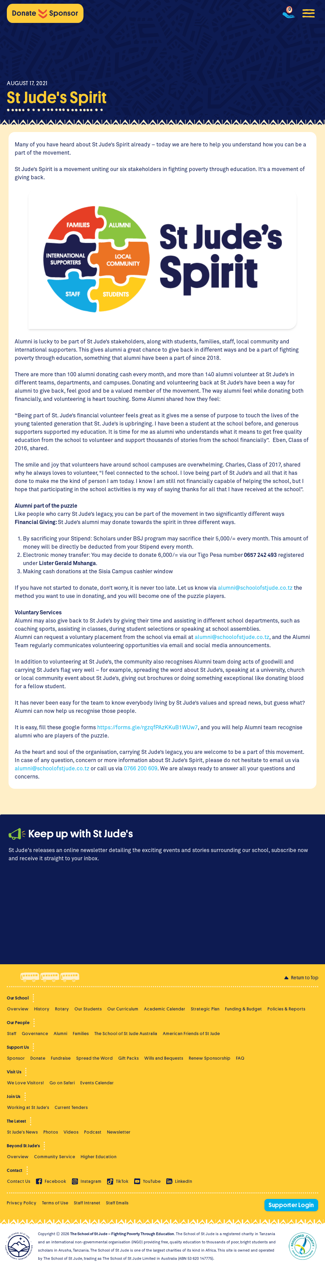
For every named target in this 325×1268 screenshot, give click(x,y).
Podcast (93, 1132)
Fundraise (61, 1058)
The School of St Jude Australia (125, 1033)
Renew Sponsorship (210, 1058)
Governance (35, 1033)
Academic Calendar (164, 1009)
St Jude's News (22, 1132)
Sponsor (16, 1058)
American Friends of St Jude (191, 1033)
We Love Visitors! (25, 1083)
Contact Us (18, 1181)
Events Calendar (97, 1083)
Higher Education (99, 1156)
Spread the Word (94, 1058)
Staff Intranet (87, 1203)
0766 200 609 (139, 768)
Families (81, 1033)
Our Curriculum (123, 1009)
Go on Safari (62, 1083)
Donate (38, 1058)
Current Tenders (71, 1107)
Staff (11, 1033)
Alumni (60, 1033)
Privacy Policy (22, 1203)
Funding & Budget (243, 1009)
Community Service (54, 1156)
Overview (18, 1009)
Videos (71, 1132)
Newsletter (119, 1132)
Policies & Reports (287, 1009)
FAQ (240, 1058)
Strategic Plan (205, 1009)
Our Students (88, 1009)
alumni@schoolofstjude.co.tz (255, 587)
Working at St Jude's (28, 1107)
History (42, 1009)
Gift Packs (128, 1058)
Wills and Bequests (163, 1058)
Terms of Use (55, 1203)
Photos (50, 1132)
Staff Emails (117, 1203)
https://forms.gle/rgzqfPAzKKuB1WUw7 (147, 727)
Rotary (62, 1009)
